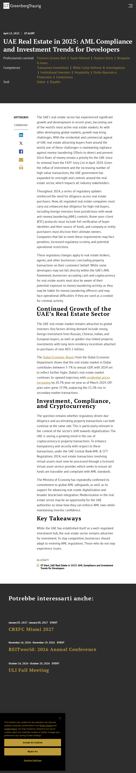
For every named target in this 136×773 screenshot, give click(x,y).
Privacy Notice (46, 730)
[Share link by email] (21, 160)
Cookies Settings (33, 765)
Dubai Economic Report (59, 357)
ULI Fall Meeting (29, 674)
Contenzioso (64, 77)
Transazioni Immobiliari (53, 68)
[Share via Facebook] (21, 151)
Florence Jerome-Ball (51, 58)
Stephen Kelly (103, 58)
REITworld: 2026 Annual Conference (53, 652)
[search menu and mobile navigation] (131, 5)
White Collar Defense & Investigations (99, 68)
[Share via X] (21, 143)
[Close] (60, 723)
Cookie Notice (10, 733)
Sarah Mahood (80, 58)
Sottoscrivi (21, 117)
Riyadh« (55, 82)
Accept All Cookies (32, 747)
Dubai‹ (41, 82)
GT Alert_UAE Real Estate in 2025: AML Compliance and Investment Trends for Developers (77, 567)
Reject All (33, 756)
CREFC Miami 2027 (31, 633)
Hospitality (81, 72)
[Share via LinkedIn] (21, 135)
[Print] (21, 167)
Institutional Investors (55, 72)
